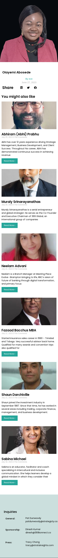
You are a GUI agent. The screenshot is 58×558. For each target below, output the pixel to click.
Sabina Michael (14, 459)
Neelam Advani (14, 266)
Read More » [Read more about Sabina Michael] (9, 482)
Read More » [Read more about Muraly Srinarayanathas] (9, 225)
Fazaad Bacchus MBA (19, 330)
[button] (21, 87)
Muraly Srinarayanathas (21, 201)
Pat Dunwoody (33, 518)
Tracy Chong (33, 542)
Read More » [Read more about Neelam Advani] (9, 289)
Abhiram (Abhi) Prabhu (20, 134)
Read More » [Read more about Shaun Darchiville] (9, 418)
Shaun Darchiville (15, 394)
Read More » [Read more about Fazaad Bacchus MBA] (9, 353)
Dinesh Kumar (33, 529)
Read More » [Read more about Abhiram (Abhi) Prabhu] (9, 161)
